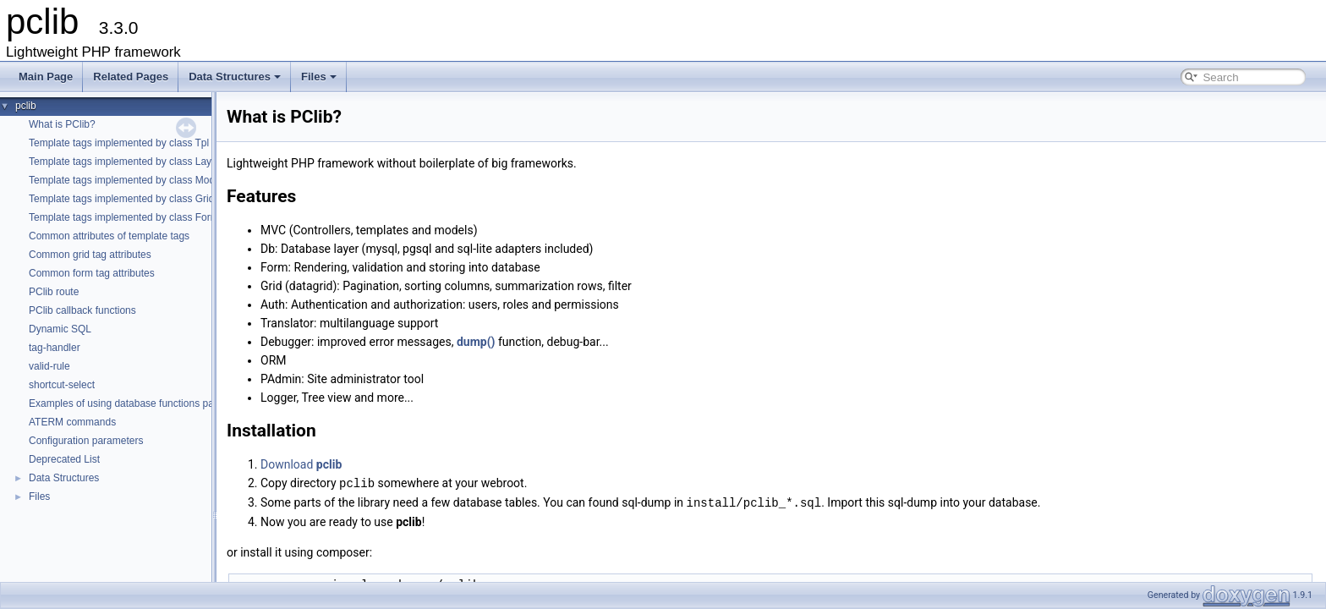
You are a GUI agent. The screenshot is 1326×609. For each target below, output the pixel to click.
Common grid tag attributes (90, 255)
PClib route (54, 292)
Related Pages (130, 76)
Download (301, 464)
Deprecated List (64, 459)
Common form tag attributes (92, 273)
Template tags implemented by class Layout (127, 161)
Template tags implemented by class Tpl (119, 143)
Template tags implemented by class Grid (121, 199)
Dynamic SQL (60, 329)
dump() (476, 341)
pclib (25, 106)
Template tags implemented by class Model (125, 180)
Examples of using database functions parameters (141, 403)
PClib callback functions (82, 310)
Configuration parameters (86, 441)
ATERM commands (72, 422)
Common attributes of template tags (109, 236)
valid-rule (49, 366)
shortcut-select (62, 385)
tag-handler (54, 348)
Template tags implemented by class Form (124, 217)
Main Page (46, 76)
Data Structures (235, 76)
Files (319, 76)
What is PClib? (62, 124)
